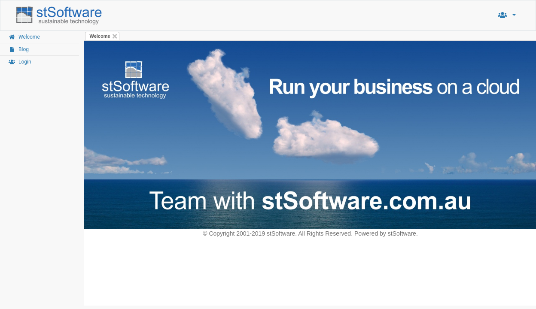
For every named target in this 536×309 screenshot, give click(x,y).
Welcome (100, 36)
